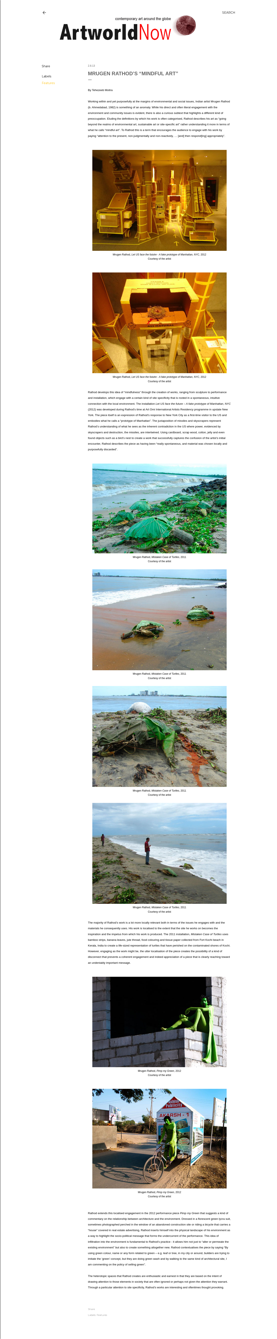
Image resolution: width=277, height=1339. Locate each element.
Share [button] (46, 66)
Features (48, 83)
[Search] (228, 13)
